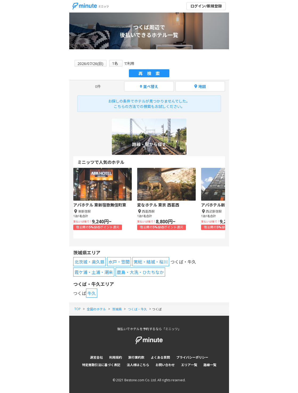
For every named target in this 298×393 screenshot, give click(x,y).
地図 (200, 86)
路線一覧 (209, 365)
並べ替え (149, 86)
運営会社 (96, 357)
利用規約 (115, 357)
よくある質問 (160, 357)
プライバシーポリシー (192, 357)
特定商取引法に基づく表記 (101, 365)
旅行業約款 (136, 357)
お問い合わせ (165, 365)
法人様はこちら (138, 365)
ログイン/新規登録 (206, 6)
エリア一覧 (189, 365)
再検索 (151, 73)
